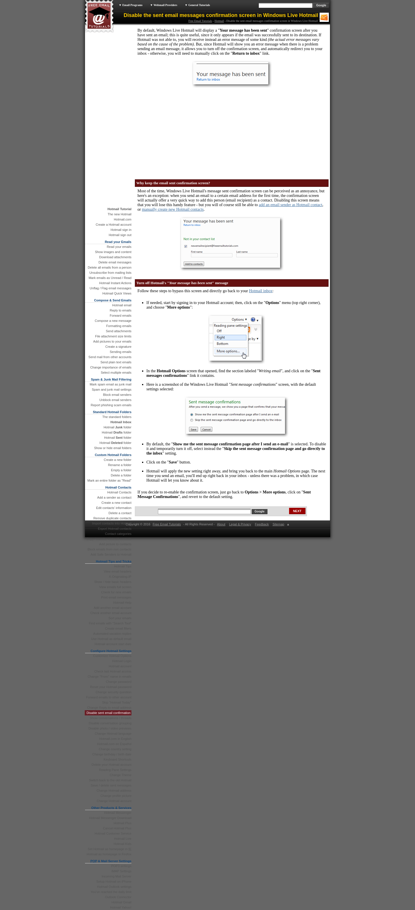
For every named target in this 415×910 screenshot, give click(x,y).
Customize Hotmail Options (112, 656)
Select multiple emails (116, 372)
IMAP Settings (122, 871)
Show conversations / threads (110, 718)
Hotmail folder (117, 427)
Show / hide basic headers (112, 582)
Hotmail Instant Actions (115, 283)
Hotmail (219, 20)
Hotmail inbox (260, 291)
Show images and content (113, 252)
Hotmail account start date (113, 644)
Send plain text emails (115, 362)
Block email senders (117, 394)
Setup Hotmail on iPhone (113, 881)
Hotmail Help (122, 602)
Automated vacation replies (112, 633)
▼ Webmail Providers (163, 5)
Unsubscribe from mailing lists (110, 272)
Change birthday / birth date (111, 754)
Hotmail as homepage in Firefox (109, 854)
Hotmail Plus (122, 823)
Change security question (113, 692)
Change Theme (120, 775)
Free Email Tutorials (200, 20)
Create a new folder (117, 459)
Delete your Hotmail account (111, 764)
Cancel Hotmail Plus (117, 828)
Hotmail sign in (121, 229)
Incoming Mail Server (116, 876)
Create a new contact (116, 502)
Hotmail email (121, 305)
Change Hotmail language (113, 733)
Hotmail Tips (122, 566)
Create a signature (118, 346)
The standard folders (116, 417)
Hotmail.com (122, 219)
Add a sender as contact (114, 497)
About (221, 524)
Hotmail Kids (122, 844)
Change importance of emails (110, 367)
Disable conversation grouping (110, 723)
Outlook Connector (118, 897)
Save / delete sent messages (111, 785)
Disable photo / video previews (109, 728)
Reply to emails (120, 310)
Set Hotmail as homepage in (109, 849)
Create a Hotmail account (113, 224)
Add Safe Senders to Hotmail (110, 554)
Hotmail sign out (120, 235)
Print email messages (116, 597)
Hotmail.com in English (115, 738)
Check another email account (110, 613)
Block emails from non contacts (109, 549)
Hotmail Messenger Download (110, 818)
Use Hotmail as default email (111, 639)
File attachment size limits (113, 336)
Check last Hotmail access (112, 671)
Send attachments (118, 331)
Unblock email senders (115, 400)
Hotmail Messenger (117, 812)
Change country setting (115, 749)
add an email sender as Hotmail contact (290, 205)
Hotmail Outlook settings (114, 886)
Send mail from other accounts (109, 357)
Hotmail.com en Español (114, 744)
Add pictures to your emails (112, 341)
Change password (118, 681)
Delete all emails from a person (109, 267)
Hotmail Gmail (121, 902)
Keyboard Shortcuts (117, 759)
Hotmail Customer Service (113, 833)
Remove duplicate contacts (112, 518)
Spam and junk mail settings (111, 389)
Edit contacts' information (113, 508)
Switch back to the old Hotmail (110, 780)
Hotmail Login (121, 661)
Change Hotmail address (114, 790)
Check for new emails (116, 592)
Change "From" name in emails (109, 676)
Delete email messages (115, 262)
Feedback (262, 524)
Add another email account (112, 607)
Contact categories (118, 533)
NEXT (297, 511)
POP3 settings (121, 866)
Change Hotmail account (114, 801)
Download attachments (115, 257)
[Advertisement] (180, 132)
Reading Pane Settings (115, 770)
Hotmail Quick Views (116, 293)
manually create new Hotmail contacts (173, 209)
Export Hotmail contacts (114, 528)
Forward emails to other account (108, 697)
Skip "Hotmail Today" (116, 702)
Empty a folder (121, 470)
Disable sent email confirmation (108, 713)
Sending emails (120, 352)
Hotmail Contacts (119, 492)
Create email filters (118, 628)
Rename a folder (119, 465)
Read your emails (119, 246)
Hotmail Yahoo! (120, 907)
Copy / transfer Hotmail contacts (108, 539)
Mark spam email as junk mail (110, 384)
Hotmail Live (122, 838)
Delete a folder (121, 475)
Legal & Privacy (240, 524)
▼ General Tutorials (197, 5)
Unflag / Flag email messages (110, 288)
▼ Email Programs (130, 5)
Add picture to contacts (115, 544)
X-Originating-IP (120, 576)
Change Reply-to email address (109, 707)
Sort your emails (120, 618)
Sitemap (278, 524)
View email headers (117, 571)
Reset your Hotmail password (110, 687)
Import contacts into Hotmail (111, 523)
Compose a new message (113, 320)
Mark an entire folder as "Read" (109, 480)
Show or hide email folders (112, 448)
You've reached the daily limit (110, 892)
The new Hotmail (119, 214)
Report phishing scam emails (111, 405)
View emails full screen (115, 587)
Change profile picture (115, 795)
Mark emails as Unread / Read (109, 278)
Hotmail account (120, 666)
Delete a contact (120, 513)
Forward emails (120, 315)
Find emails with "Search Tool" (110, 623)
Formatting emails (118, 326)
